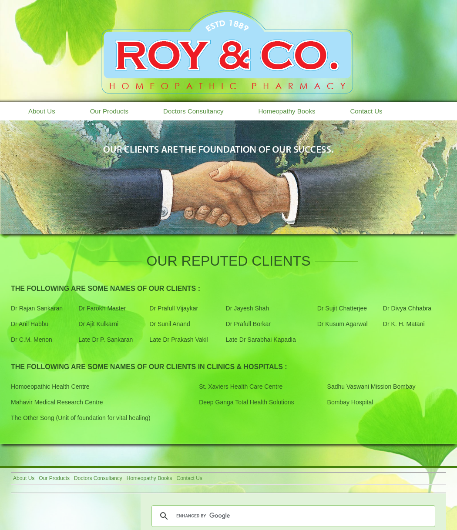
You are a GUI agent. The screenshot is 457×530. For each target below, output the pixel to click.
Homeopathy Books (286, 111)
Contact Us (366, 111)
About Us (41, 111)
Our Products (109, 111)
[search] (292, 516)
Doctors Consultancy (193, 111)
